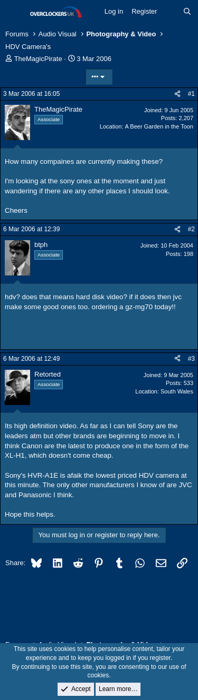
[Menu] (14, 12)
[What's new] (170, 12)
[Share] (177, 94)
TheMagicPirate (38, 59)
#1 (191, 93)
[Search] (187, 12)
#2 (191, 229)
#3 (191, 358)
